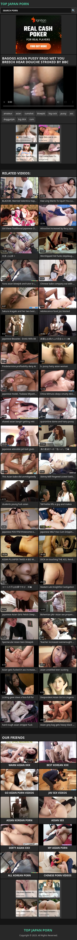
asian (18, 113)
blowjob (41, 113)
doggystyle (9, 119)
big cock (53, 113)
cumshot (29, 113)
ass (71, 113)
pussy (63, 113)
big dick (22, 119)
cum (32, 119)
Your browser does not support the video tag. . (38, 87)
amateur (8, 113)
